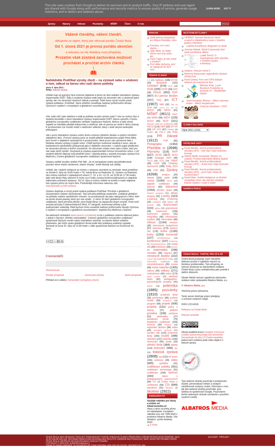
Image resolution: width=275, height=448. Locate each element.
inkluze (151, 222)
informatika (166, 219)
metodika (151, 253)
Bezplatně (162, 82)
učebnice (158, 360)
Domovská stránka (94, 275)
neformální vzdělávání (158, 261)
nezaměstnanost (155, 264)
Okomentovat (52, 270)
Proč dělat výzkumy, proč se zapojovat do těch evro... (162, 67)
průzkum (173, 313)
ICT (175, 100)
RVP (175, 151)
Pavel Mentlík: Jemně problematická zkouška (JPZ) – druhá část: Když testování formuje (206, 164)
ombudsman (153, 273)
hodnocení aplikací (158, 214)
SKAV (175, 155)
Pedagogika (154, 143)
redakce (167, 325)
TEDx (161, 161)
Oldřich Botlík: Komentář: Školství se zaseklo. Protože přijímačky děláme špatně (206, 157)
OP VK (174, 126)
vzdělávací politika (158, 366)
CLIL (170, 86)
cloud (169, 181)
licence (174, 247)
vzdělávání (152, 372)
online (168, 273)
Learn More (213, 8)
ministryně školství (158, 255)
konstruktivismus (158, 244)
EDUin (157, 92)
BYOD (174, 80)
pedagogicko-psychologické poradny (162, 280)
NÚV (165, 120)
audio (167, 177)
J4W (143, 445)
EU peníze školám (166, 95)
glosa (157, 208)
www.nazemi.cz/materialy (84, 215)
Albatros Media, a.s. (194, 285)
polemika (170, 285)
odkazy (165, 270)
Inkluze (81, 23)
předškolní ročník (158, 319)
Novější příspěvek (55, 275)
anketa (150, 177)
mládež (150, 259)
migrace (168, 253)
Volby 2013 (172, 166)
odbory (150, 270)
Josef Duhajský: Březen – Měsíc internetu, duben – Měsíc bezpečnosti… (207, 102)
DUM (150, 89)
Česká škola (52, 437)
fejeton (170, 202)
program (151, 303)
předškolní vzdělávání (158, 322)
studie (169, 341)
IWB (161, 104)
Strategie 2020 (163, 158)
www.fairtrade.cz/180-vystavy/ (61, 186)
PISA (175, 132)
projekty (152, 306)
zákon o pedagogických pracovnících (162, 377)
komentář (172, 234)
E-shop (153, 424)
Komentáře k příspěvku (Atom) (83, 280)
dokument (172, 186)
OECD (150, 126)
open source (153, 276)
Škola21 (169, 388)
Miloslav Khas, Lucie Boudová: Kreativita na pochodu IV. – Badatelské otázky (213, 89)
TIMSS (174, 160)
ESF (175, 92)
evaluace (157, 202)
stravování (152, 341)
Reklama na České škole (194, 309)
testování (159, 347)
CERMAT (153, 85)
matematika (160, 249)
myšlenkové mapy (165, 259)
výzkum (173, 372)
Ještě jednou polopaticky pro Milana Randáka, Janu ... (163, 40)
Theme (49, 445)
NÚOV (150, 121)
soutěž (165, 335)
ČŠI (167, 384)
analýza (166, 174)
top (160, 356)
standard (151, 339)
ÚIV (154, 382)
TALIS (150, 161)
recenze (151, 324)
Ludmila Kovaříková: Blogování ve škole (206, 46)
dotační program (155, 193)
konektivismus (163, 238)
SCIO (158, 154)
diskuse (151, 186)
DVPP (164, 89)
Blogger (213, 437)
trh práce (173, 356)
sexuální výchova (162, 330)
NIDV (166, 117)
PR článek (167, 136)
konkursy (173, 241)
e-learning (152, 199)
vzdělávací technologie (159, 369)
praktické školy (169, 294)
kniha (164, 231)
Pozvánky (98, 23)
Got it (227, 8)
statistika (167, 339)
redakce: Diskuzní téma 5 (197, 70)
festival (150, 205)
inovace (174, 222)
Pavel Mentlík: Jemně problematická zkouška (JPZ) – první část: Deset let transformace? (203, 172)
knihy (150, 234)
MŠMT (114, 23)
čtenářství (152, 387)
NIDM (155, 117)
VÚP (155, 170)
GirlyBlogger (119, 445)
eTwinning (172, 199)
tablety (174, 345)
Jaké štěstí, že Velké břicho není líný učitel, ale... (161, 54)
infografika (152, 216)
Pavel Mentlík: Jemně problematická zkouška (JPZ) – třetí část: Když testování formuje (205, 151)
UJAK (156, 163)
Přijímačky (153, 151)
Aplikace (159, 80)
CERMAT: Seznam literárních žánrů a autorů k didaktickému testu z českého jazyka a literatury (204, 40)
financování (170, 204)
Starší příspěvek (133, 275)
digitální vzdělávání (158, 183)
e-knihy (165, 196)
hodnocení (161, 211)
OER (162, 126)
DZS (175, 89)
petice (150, 286)
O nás (141, 23)
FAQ (159, 100)
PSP (165, 140)
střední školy (155, 344)
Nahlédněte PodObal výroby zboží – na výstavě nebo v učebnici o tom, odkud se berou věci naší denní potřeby (92, 82)
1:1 (148, 80)
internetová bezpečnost (165, 225)
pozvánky (170, 290)
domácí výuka (164, 190)
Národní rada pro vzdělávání (160, 124)
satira (175, 327)
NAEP (175, 114)
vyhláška (163, 363)
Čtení (127, 23)
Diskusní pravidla (190, 315)
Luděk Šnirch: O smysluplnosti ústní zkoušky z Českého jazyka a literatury (214, 59)
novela (174, 264)
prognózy (167, 300)
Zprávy (51, 23)
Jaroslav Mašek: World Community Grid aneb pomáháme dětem (204, 51)
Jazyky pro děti (166, 108)
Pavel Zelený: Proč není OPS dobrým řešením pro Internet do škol (203, 81)
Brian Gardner (64, 445)
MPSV (167, 110)
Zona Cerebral (99, 445)
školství (153, 391)
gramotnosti (172, 208)
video (174, 359)
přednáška (162, 316)
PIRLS (162, 132)
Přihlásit (224, 437)
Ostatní (170, 129)
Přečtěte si (156, 148)
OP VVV (156, 129)
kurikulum (161, 247)
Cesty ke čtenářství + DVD (213, 106)
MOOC (150, 110)
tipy (176, 348)
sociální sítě (153, 333)
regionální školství (156, 327)
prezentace (157, 297)
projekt (166, 303)
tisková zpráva (60, 90)
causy (150, 180)
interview (157, 228)
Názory (66, 23)
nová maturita (160, 267)
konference (154, 240)
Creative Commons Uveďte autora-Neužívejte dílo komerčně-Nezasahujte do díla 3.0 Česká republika (202, 335)
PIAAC (150, 132)
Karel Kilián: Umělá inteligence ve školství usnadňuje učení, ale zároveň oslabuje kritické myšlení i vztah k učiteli (205, 180)
